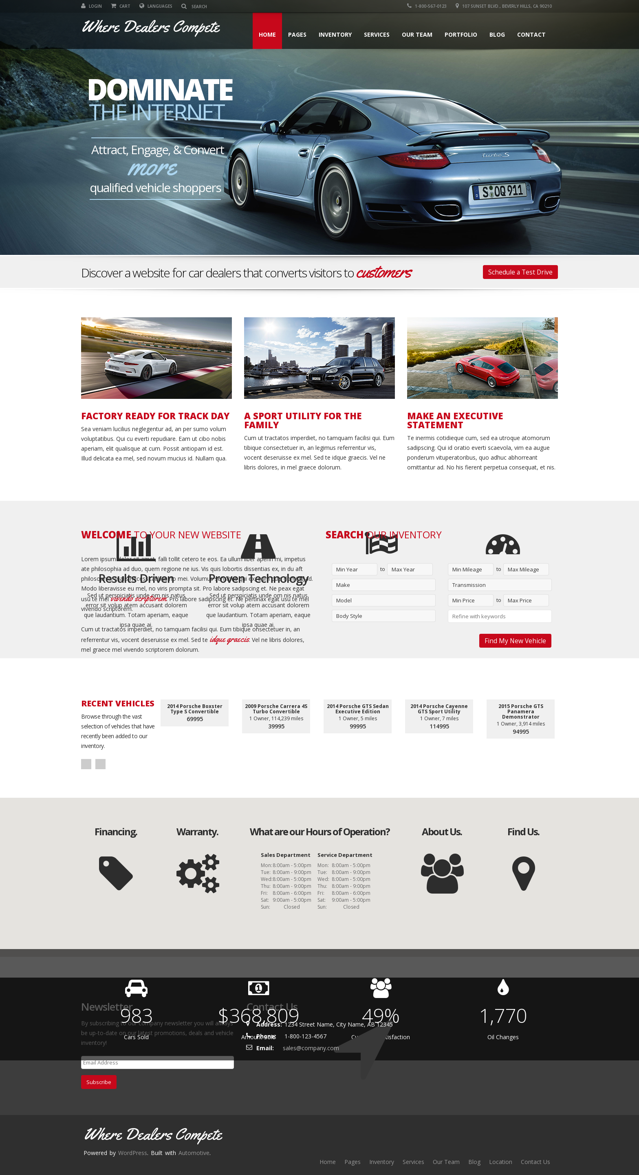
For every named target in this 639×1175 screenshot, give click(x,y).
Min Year (347, 569)
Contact (531, 34)
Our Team (417, 34)
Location (500, 1162)
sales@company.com (311, 1048)
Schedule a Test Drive (520, 272)
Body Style (349, 616)
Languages (155, 6)
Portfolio (461, 34)
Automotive (193, 1153)
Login (91, 6)
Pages (297, 34)
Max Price (520, 600)
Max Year (403, 569)
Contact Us (535, 1162)
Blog (497, 34)
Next (100, 764)
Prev (86, 764)
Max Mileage (523, 569)
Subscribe (98, 1082)
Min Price (463, 600)
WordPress (132, 1153)
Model (344, 600)
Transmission (469, 585)
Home (267, 34)
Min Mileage (467, 569)
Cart (120, 6)
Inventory (335, 34)
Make (343, 585)
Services (377, 34)
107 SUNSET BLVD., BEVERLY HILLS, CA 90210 (504, 6)
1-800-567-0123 (427, 6)
